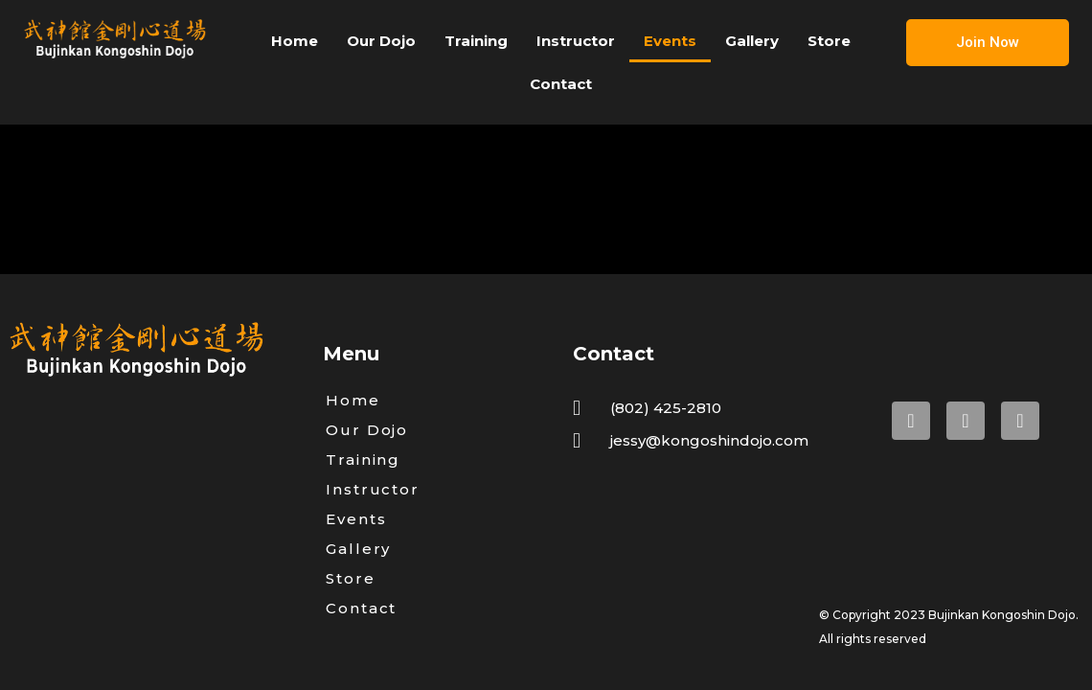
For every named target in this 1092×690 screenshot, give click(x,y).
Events (670, 41)
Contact (561, 84)
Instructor (575, 41)
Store (829, 41)
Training (476, 41)
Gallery (752, 41)
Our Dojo (381, 41)
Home (294, 41)
